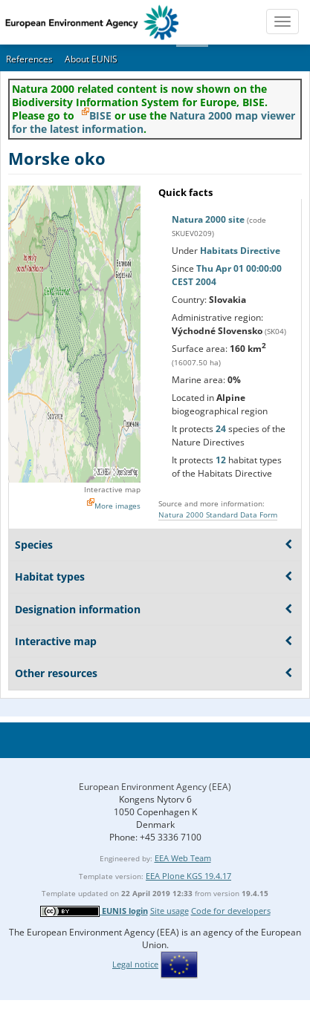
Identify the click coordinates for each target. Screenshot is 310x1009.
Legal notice (135, 964)
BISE (100, 115)
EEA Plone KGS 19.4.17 (188, 875)
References (29, 59)
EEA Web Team (183, 857)
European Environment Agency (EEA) (155, 786)
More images (117, 505)
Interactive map (112, 489)
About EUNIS (91, 59)
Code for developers (231, 910)
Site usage (169, 910)
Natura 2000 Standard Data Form (217, 514)
